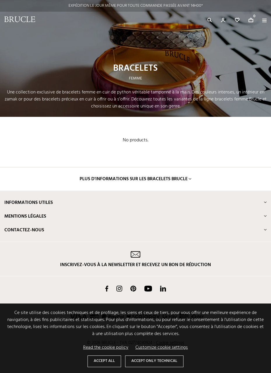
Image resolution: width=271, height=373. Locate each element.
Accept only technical (154, 361)
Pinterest (133, 289)
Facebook (106, 289)
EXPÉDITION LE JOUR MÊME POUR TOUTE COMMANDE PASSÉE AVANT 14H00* (136, 5)
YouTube (148, 289)
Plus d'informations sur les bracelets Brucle (134, 179)
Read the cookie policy (105, 347)
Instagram (119, 289)
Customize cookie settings (161, 347)
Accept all (104, 361)
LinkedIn (163, 289)
